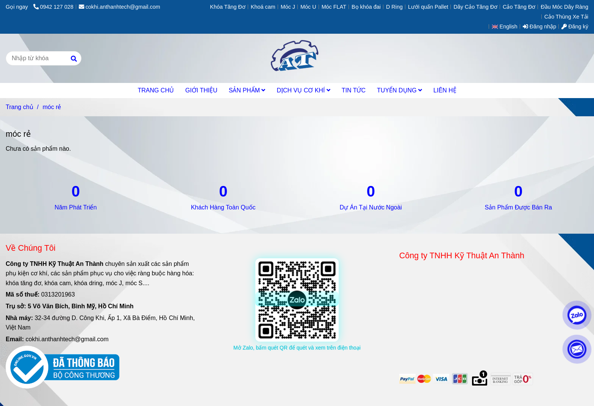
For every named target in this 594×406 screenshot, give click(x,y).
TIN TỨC (354, 90)
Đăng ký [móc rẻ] (574, 26)
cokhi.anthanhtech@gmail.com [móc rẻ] (119, 7)
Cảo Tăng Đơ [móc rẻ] (519, 7)
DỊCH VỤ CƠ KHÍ (303, 90)
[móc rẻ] (297, 58)
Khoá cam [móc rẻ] (263, 7)
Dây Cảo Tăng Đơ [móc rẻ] (475, 7)
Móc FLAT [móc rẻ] (334, 7)
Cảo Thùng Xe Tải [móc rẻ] (566, 17)
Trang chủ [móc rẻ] (19, 107)
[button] (506, 26)
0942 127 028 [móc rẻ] (53, 7)
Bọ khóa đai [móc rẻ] (366, 7)
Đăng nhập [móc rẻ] (539, 26)
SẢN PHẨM (247, 90)
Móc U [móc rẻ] (308, 7)
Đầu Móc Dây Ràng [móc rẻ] (564, 7)
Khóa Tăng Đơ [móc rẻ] (227, 7)
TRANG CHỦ (156, 90)
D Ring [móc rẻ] (394, 7)
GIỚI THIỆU (201, 90)
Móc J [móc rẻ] (288, 7)
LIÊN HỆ (444, 90)
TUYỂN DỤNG (399, 90)
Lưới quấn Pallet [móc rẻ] (428, 7)
